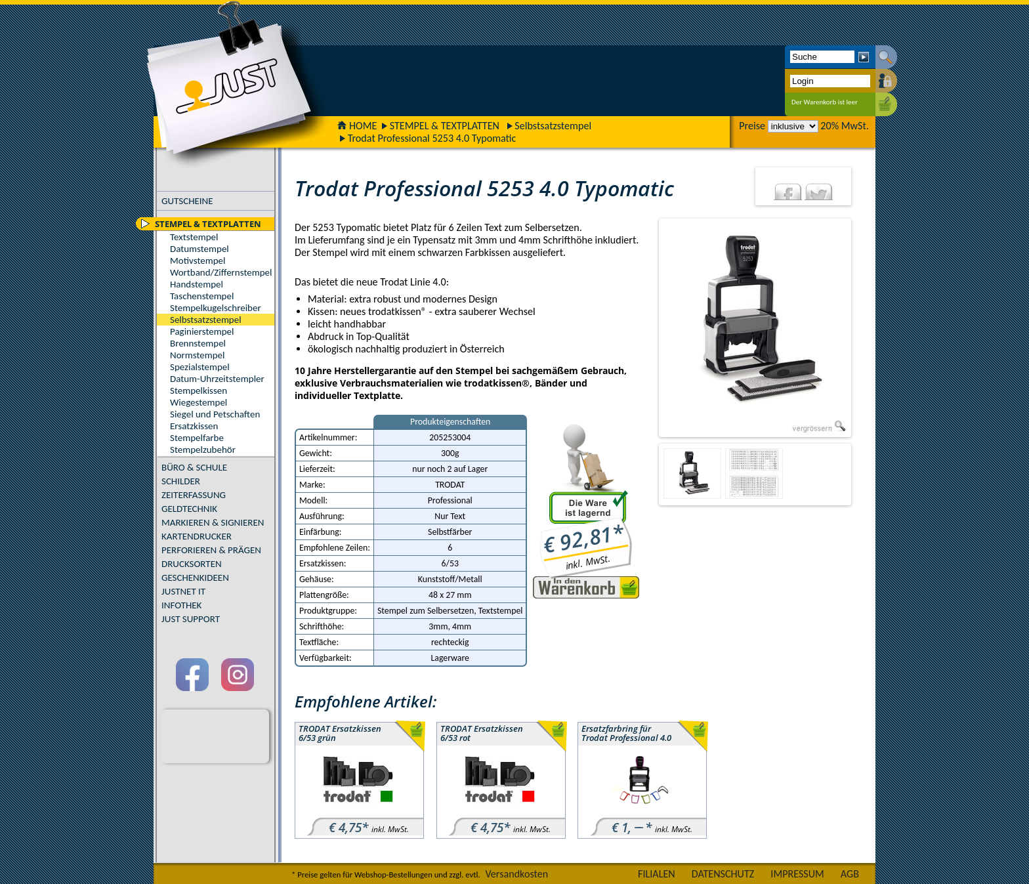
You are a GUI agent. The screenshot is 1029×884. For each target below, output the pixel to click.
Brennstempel (198, 343)
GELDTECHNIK (189, 509)
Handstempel (196, 284)
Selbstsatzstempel (552, 125)
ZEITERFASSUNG (193, 495)
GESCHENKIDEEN (195, 577)
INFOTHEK (181, 605)
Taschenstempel (202, 296)
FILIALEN (656, 874)
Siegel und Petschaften (215, 414)
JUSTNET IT (183, 591)
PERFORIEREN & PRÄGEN (211, 550)
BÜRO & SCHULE (194, 467)
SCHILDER (180, 481)
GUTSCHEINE (187, 201)
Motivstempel (197, 260)
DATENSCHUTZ (723, 874)
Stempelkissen (198, 390)
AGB (850, 874)
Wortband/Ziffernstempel (221, 272)
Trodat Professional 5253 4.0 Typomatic (432, 138)
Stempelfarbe (197, 438)
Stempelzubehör (203, 449)
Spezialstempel (200, 367)
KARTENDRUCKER (196, 536)
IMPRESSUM (797, 874)
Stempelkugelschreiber (215, 308)
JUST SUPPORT (190, 619)
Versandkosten (516, 874)
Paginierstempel (202, 331)
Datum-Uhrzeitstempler (217, 379)
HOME (357, 125)
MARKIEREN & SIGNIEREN (212, 522)
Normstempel (197, 355)
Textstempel (194, 237)
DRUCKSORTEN (191, 564)
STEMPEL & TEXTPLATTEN (444, 125)
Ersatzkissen (194, 426)
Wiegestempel (198, 402)
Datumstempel (199, 249)
